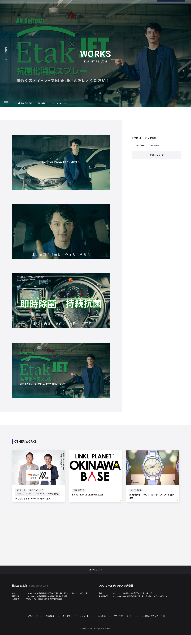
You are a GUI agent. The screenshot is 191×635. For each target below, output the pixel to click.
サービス (67, 616)
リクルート (84, 616)
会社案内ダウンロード (153, 616)
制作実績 (50, 616)
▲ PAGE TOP (95, 570)
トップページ (32, 616)
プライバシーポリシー (124, 616)
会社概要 (101, 616)
